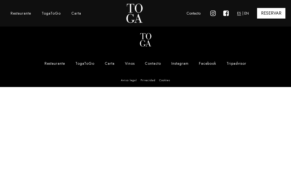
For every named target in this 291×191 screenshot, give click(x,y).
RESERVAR (271, 13)
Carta (76, 13)
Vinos (130, 63)
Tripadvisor (236, 63)
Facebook (207, 63)
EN (246, 13)
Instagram (180, 63)
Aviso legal (129, 80)
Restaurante (21, 13)
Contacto (193, 13)
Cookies (164, 80)
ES (239, 13)
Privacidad (148, 80)
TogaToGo (51, 13)
